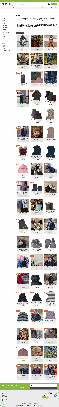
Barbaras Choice (6, 22)
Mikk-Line (4, 45)
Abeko (4, 20)
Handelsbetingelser (5, 398)
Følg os (44, 396)
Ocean (4, 48)
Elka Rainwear (5, 25)
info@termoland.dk (40, 405)
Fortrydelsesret (5, 399)
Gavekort (3, 395)
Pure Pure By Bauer (6, 50)
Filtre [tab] (19, 32)
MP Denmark (5, 47)
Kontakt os (4, 400)
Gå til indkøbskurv (54, 4)
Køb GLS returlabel (34, 7)
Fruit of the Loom (6, 32)
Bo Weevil (4, 24)
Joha (3, 40)
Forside (3, 12)
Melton (4, 43)
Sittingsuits (5, 52)
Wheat (4, 55)
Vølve (4, 54)
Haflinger (4, 36)
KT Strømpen (5, 41)
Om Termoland (4, 396)
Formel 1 (4, 31)
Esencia (4, 29)
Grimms (4, 34)
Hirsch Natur (5, 38)
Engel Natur (5, 27)
